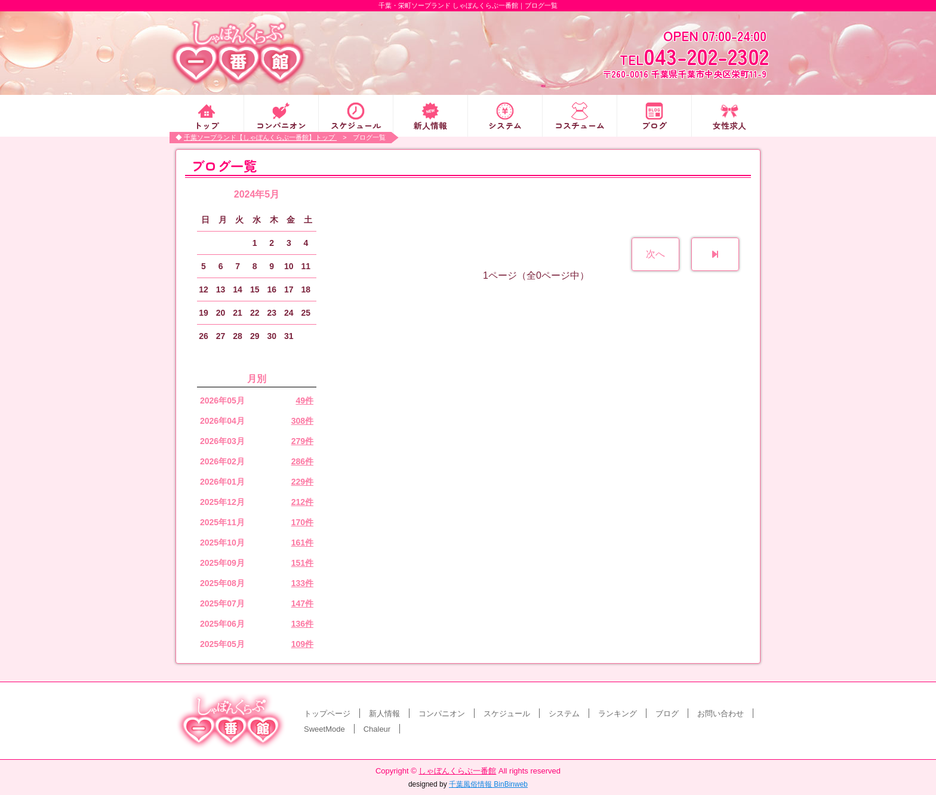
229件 (302, 481)
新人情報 (430, 124)
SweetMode (324, 729)
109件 (302, 644)
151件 (302, 563)
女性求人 (729, 124)
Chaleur (377, 729)
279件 (302, 441)
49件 (304, 400)
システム (505, 124)
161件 (302, 542)
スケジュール (356, 124)
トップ (206, 124)
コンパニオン (281, 124)
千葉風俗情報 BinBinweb (488, 784)
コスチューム (580, 124)
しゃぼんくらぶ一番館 (457, 770)
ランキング (617, 713)
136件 (302, 623)
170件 (302, 522)
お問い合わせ (720, 713)
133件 (302, 583)
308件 (302, 421)
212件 (302, 502)
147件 (302, 603)
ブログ (654, 124)
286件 (302, 461)
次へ (655, 254)
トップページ (327, 713)
